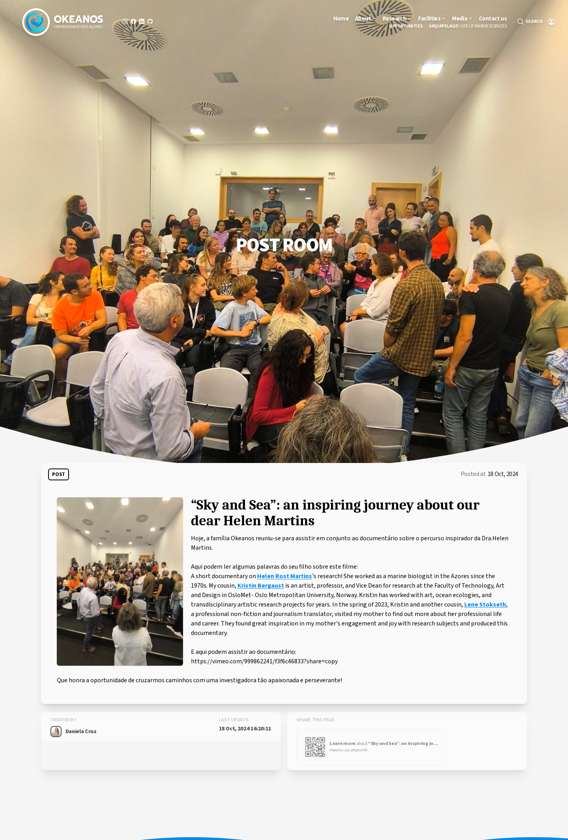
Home (341, 18)
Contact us (492, 18)
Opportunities (405, 26)
